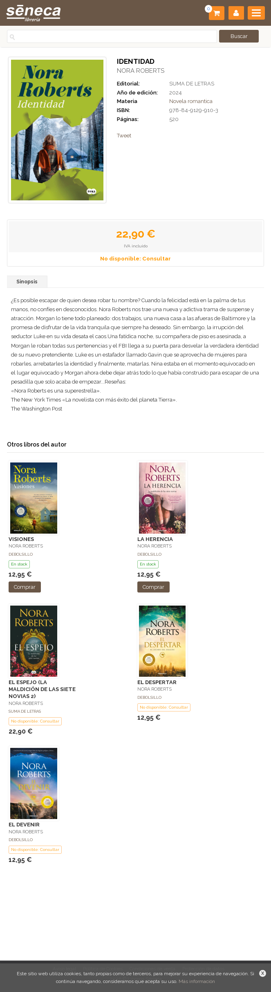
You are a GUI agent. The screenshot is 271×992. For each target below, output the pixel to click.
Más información (197, 981)
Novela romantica (191, 101)
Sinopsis (27, 282)
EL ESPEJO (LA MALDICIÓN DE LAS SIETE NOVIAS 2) (42, 689)
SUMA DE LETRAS (191, 84)
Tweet (124, 135)
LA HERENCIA (155, 539)
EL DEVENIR (24, 824)
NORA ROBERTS (140, 70)
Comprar (25, 587)
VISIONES (21, 539)
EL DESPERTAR (157, 682)
